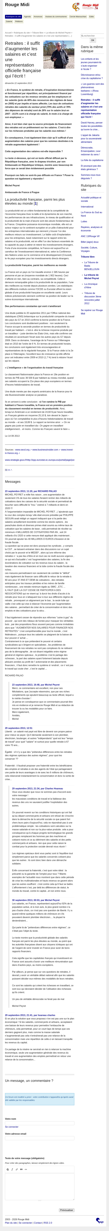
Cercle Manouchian (78, 16)
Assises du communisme (56, 16)
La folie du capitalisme (92, 160)
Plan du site (11, 1223)
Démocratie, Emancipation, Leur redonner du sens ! (90, 151)
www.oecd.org (22, 449)
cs (9, 470)
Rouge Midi (17, 4)
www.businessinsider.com (45, 449)
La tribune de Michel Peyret (58, 33)
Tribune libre (37, 33)
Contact (38, 1223)
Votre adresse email (15, 1134)
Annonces (38, 16)
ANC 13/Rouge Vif (90, 236)
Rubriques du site (13, 16)
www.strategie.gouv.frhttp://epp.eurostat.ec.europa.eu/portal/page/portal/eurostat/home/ (49, 460)
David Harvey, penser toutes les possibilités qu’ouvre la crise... (92, 126)
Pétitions (19, 21)
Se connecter (11, 1127)
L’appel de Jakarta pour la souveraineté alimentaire (91, 138)
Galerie (9, 21)
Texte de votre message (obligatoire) (24, 1158)
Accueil (8, 33)
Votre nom (10, 1119)
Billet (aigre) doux (90, 242)
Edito (91, 16)
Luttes (84, 221)
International (87, 206)
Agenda (27, 16)
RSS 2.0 (48, 1223)
